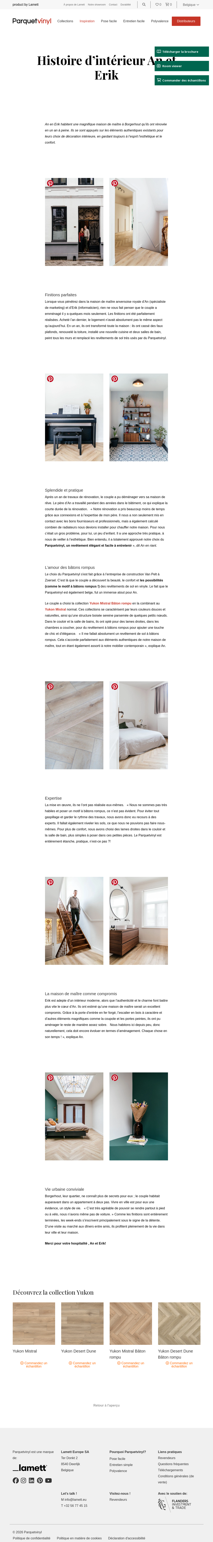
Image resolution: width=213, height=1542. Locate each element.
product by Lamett (26, 4)
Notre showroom (97, 4)
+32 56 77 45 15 (75, 1505)
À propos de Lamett (74, 4)
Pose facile (109, 21)
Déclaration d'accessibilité (126, 1538)
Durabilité (126, 4)
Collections (65, 21)
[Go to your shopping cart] (168, 4)
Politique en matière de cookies (79, 1538)
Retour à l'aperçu (106, 1405)
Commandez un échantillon (33, 1364)
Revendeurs (166, 1458)
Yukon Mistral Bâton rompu (110, 603)
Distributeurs (186, 21)
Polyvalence (159, 21)
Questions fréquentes (173, 1464)
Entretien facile (134, 21)
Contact (113, 4)
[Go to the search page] (144, 4)
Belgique (191, 4)
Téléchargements (170, 1470)
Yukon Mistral (55, 609)
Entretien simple (121, 1465)
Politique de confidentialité (31, 1538)
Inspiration (87, 21)
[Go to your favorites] (158, 4)
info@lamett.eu (75, 1499)
